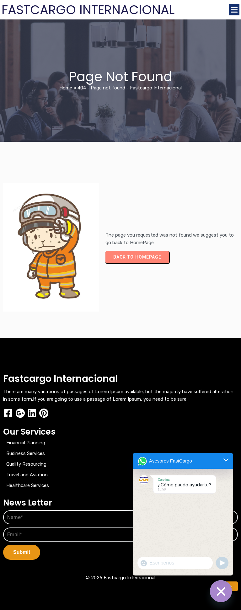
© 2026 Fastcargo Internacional (120, 578)
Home (65, 88)
